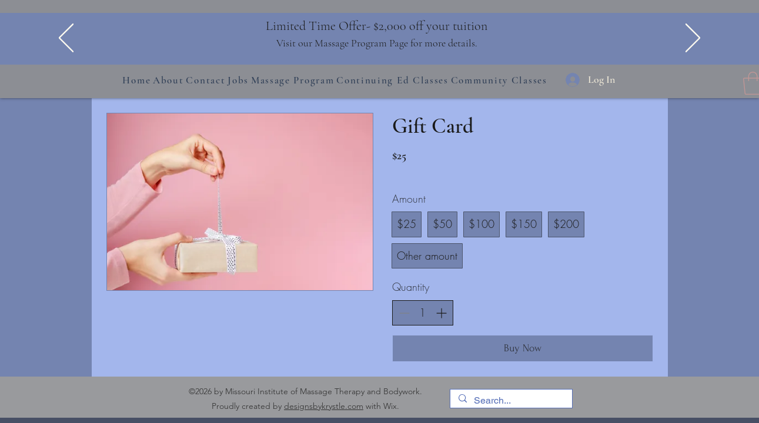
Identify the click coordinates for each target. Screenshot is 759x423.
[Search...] (510, 401)
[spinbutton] (422, 313)
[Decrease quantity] (404, 313)
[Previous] (66, 39)
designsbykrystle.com (323, 406)
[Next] (693, 39)
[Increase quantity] (441, 313)
